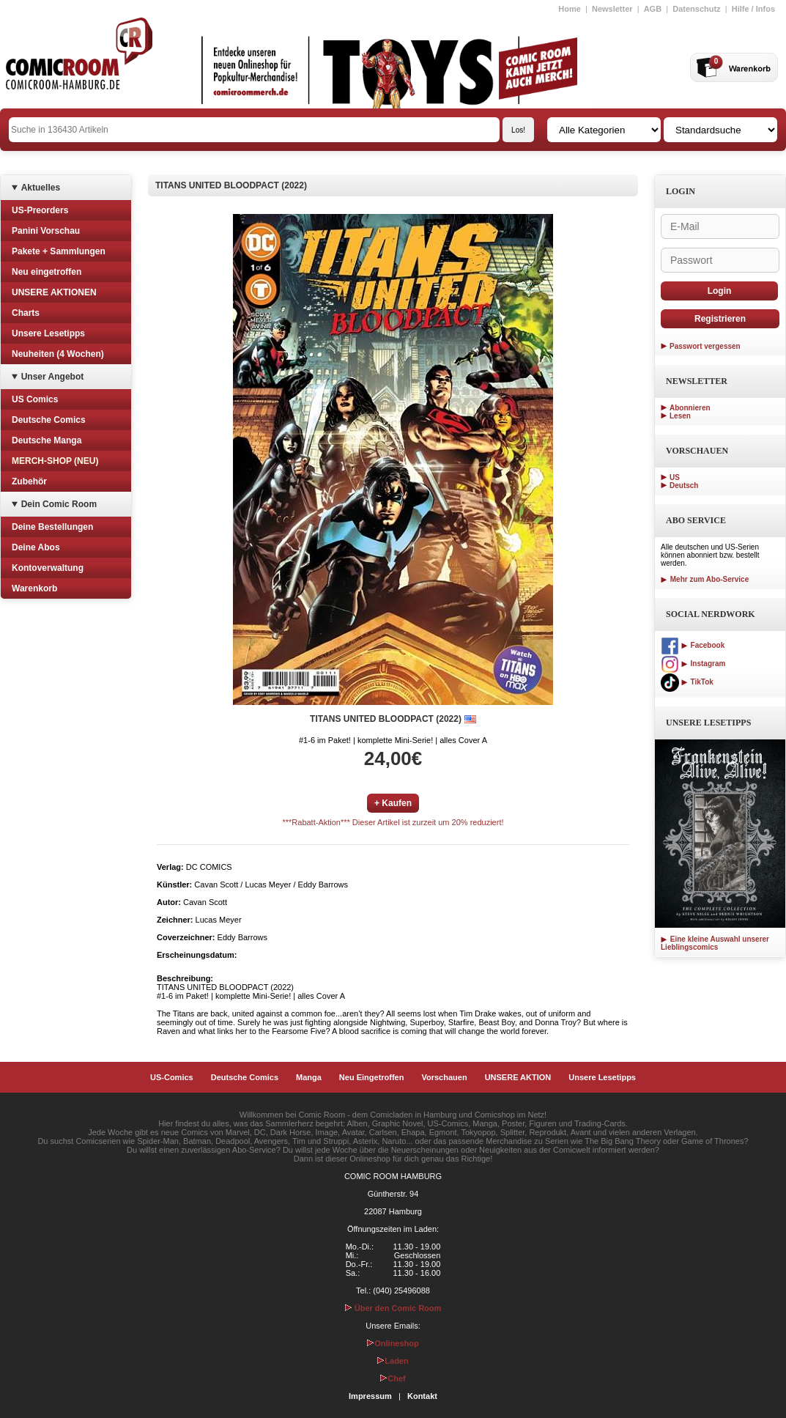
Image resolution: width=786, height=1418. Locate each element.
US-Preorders (40, 210)
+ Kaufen (393, 803)
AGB (652, 8)
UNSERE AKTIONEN (54, 292)
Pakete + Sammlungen (58, 251)
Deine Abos (36, 547)
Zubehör (29, 481)
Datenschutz (696, 8)
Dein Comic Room (59, 504)
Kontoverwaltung (48, 568)
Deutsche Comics (49, 420)
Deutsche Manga (46, 440)
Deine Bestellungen (52, 527)
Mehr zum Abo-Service (705, 579)
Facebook (692, 645)
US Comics (35, 399)
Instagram (693, 664)
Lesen (680, 416)
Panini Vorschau (46, 231)
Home (569, 8)
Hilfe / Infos (753, 8)
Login (720, 291)
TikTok (687, 682)
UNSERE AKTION (518, 1077)
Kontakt (422, 1396)
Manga (309, 1077)
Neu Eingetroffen (371, 1077)
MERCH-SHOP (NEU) (55, 461)
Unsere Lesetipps (48, 333)
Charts (26, 313)
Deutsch (684, 485)
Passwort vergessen (705, 346)
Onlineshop (393, 1343)
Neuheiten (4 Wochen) (58, 354)
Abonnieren (690, 408)
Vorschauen (444, 1077)
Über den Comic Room (393, 1308)
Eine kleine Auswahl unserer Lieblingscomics (715, 943)
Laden (392, 1360)
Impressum (370, 1396)
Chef (392, 1378)
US (675, 477)
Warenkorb (34, 588)
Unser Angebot (52, 377)
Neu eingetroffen (46, 272)
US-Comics (171, 1077)
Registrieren (720, 319)
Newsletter (612, 8)
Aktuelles (40, 187)
